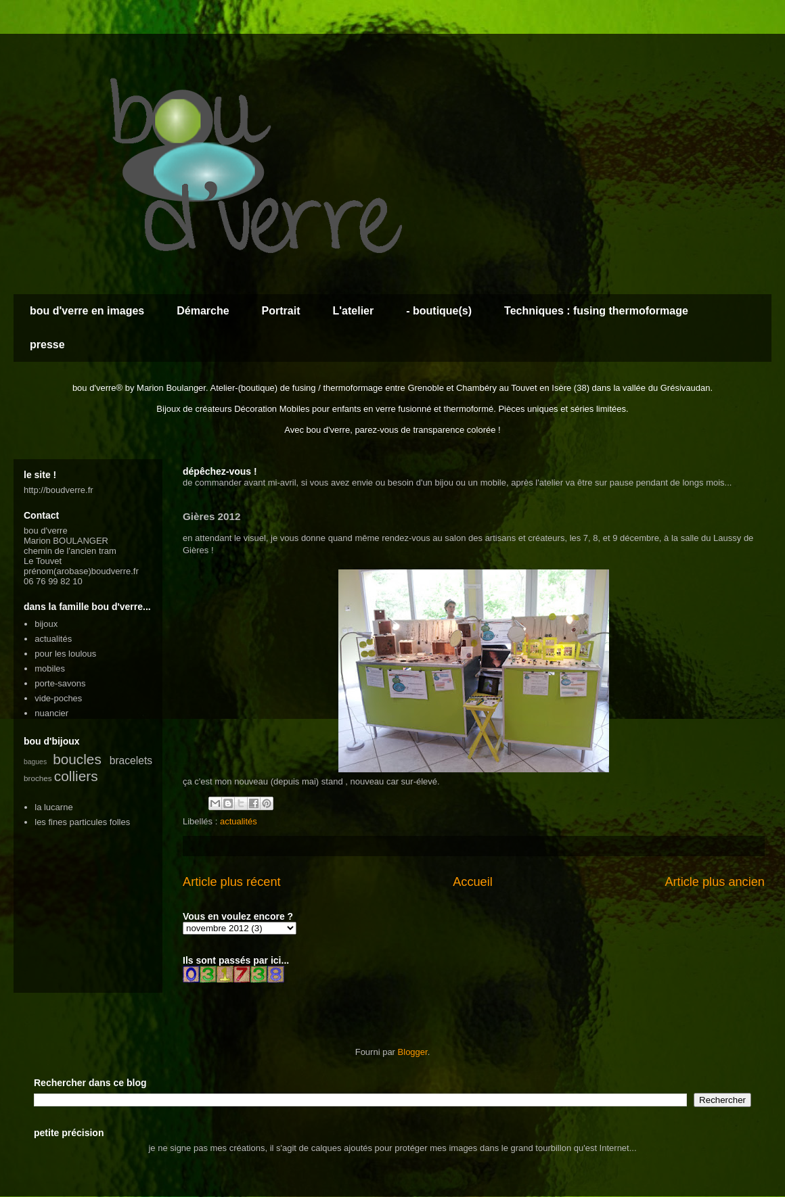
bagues (35, 762)
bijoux (46, 624)
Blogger (413, 1052)
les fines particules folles (82, 822)
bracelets (131, 760)
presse (47, 344)
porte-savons (60, 683)
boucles (77, 759)
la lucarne (53, 807)
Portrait (281, 310)
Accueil (473, 882)
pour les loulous (65, 654)
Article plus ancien (715, 882)
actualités (238, 821)
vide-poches (58, 698)
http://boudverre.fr (58, 490)
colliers (76, 776)
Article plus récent (232, 882)
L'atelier (353, 310)
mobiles (50, 668)
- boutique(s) (439, 310)
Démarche (203, 310)
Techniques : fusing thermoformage (596, 310)
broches (38, 778)
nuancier (51, 713)
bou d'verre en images (87, 310)
